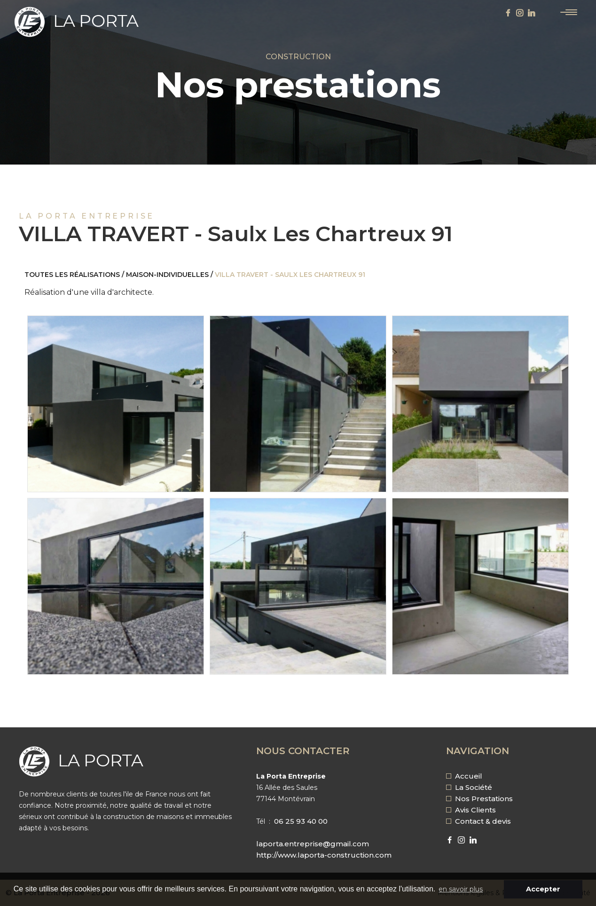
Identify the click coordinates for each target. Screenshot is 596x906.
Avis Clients (471, 809)
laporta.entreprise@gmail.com (312, 843)
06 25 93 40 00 (301, 821)
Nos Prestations (479, 798)
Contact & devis (478, 821)
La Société (469, 787)
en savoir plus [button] (461, 889)
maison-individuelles (167, 274)
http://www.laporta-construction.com (324, 855)
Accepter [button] (543, 889)
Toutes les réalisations (72, 274)
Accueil (464, 776)
